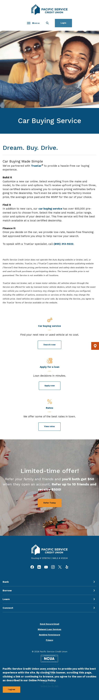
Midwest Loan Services (49, 629)
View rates (49, 426)
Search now (49, 345)
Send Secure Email (49, 624)
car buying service (50, 208)
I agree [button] (11, 689)
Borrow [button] (7, 590)
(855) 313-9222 (63, 243)
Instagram (53, 567)
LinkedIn (39, 567)
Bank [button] (6, 581)
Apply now (49, 386)
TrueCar (36, 165)
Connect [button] (8, 607)
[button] (95, 346)
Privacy (49, 640)
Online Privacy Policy (42, 680)
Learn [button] (6, 599)
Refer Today (49, 503)
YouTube (46, 567)
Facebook (32, 567)
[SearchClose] (47, 23)
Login (63, 23)
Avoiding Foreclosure (49, 635)
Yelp (67, 567)
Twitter (60, 567)
